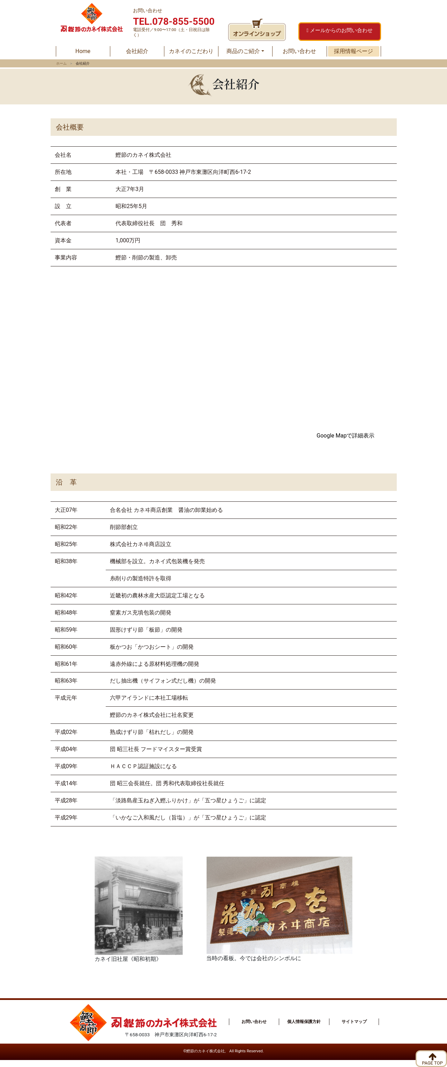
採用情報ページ (353, 51)
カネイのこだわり (191, 51)
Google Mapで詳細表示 (345, 435)
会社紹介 (137, 51)
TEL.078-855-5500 (174, 21)
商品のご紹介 (243, 51)
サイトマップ (354, 1021)
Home (92, 50)
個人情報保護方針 (304, 1021)
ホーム (61, 63)
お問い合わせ (299, 51)
